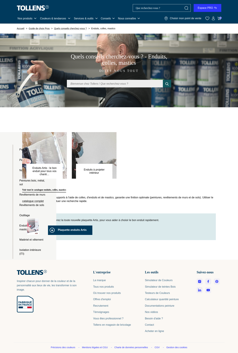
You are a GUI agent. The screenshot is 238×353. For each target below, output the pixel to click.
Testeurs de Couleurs (157, 293)
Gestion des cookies (176, 347)
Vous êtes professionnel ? (108, 318)
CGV (157, 347)
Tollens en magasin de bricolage (112, 324)
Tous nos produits (103, 286)
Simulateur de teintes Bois (160, 286)
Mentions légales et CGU (95, 347)
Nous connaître (127, 18)
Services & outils (83, 18)
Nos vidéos (151, 312)
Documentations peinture (159, 305)
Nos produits (25, 18)
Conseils (106, 18)
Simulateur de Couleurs (158, 280)
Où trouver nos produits (107, 293)
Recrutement (100, 305)
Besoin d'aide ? (154, 318)
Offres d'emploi (102, 299)
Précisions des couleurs (63, 347)
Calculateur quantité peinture (162, 299)
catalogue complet (33, 201)
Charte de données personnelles (131, 347)
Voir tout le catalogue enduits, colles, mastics (44, 190)
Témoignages (101, 312)
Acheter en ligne (154, 331)
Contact (149, 324)
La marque (99, 280)
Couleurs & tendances (53, 18)
